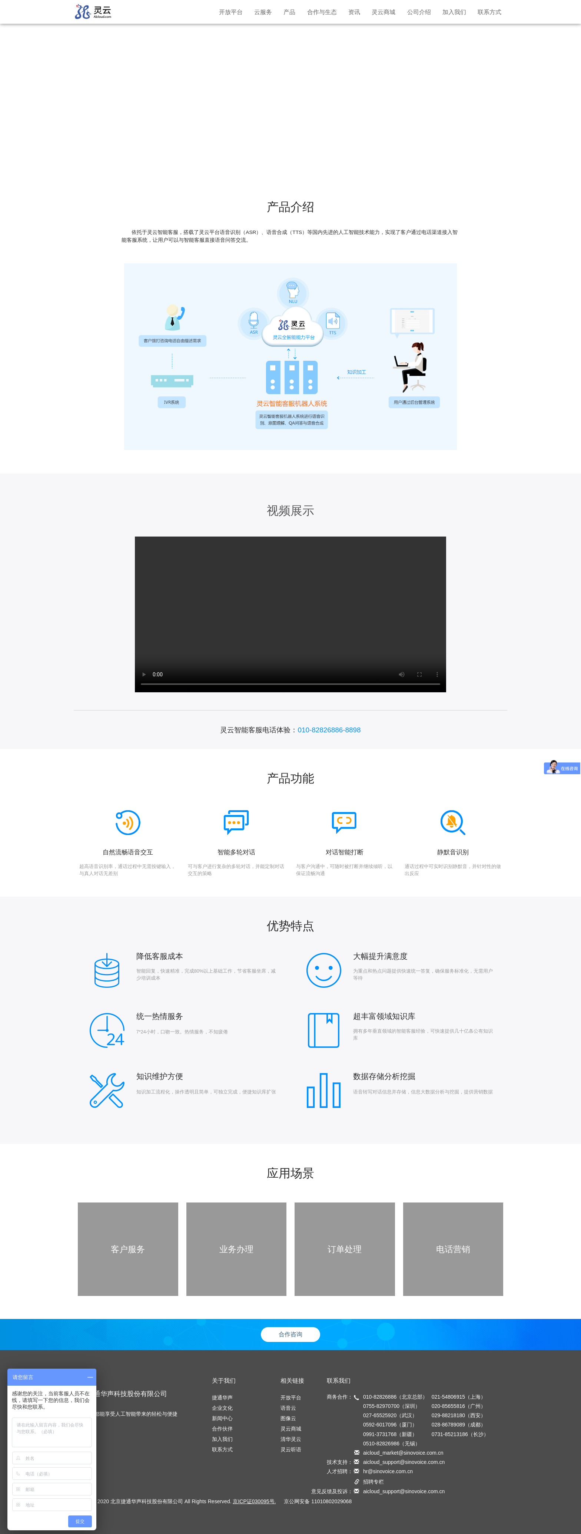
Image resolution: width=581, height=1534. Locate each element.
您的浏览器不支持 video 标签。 (290, 614)
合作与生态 (322, 12)
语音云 (288, 1408)
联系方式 (489, 12)
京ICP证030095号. (254, 1501)
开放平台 (231, 12)
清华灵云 (290, 1439)
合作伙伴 (222, 1429)
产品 (289, 12)
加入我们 (454, 12)
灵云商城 (383, 12)
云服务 (263, 12)
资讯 (354, 12)
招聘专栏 (373, 1482)
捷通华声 (222, 1398)
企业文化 (222, 1408)
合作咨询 (290, 1334)
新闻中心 (222, 1418)
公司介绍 (419, 12)
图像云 (288, 1418)
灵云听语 (290, 1449)
